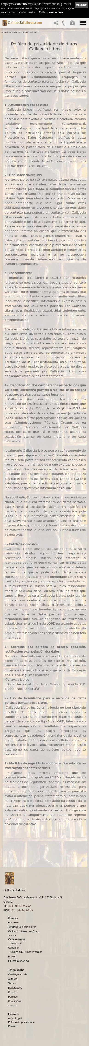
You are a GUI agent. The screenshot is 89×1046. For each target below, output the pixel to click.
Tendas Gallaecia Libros (22, 926)
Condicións (14, 1001)
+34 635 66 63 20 (21, 910)
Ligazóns (13, 1014)
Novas (12, 956)
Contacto (13, 947)
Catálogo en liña (17, 974)
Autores (12, 979)
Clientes (13, 992)
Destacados (15, 987)
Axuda (12, 1005)
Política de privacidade (25, 32)
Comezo (6, 32)
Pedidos (13, 996)
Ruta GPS (16, 943)
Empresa (13, 922)
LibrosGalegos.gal (18, 960)
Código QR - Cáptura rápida (26, 951)
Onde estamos (16, 939)
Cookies (13, 1026)
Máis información (51, 12)
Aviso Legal (15, 1018)
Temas (12, 983)
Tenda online (16, 970)
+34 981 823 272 (20, 905)
